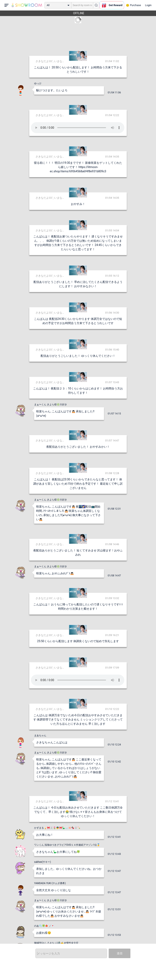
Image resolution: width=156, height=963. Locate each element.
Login (148, 5)
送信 (119, 953)
